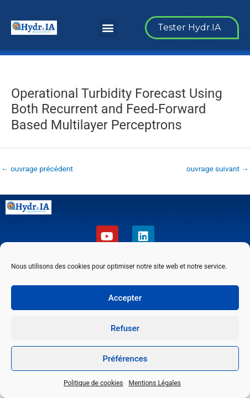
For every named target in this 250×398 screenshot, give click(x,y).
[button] (108, 28)
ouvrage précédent (37, 168)
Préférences (124, 359)
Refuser (125, 328)
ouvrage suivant (217, 168)
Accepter (125, 298)
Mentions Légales (154, 383)
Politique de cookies (93, 383)
